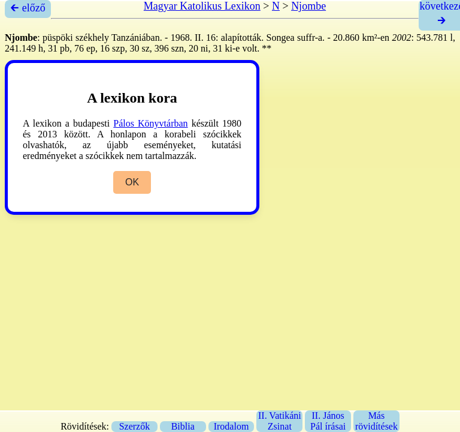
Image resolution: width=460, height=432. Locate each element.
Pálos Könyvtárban (150, 123)
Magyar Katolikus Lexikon (202, 6)
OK (132, 182)
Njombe (308, 6)
